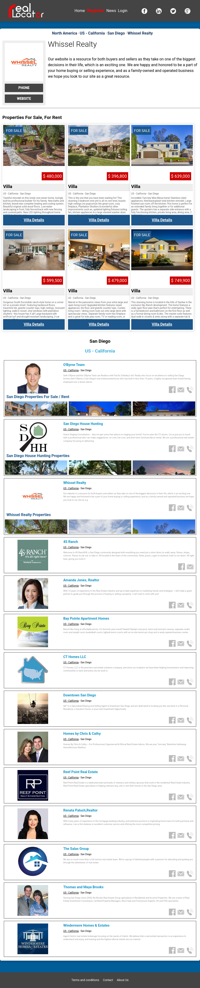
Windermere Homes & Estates (86, 925)
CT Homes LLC (74, 657)
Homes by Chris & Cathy (82, 734)
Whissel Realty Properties (28, 514)
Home (79, 10)
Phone (23, 88)
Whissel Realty (74, 483)
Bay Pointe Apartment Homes (86, 619)
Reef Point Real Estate (80, 772)
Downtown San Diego (79, 695)
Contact (108, 980)
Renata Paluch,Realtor (80, 810)
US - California (71, 370)
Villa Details (34, 220)
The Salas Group (76, 849)
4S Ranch (70, 542)
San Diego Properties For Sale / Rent (37, 396)
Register (95, 10)
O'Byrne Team (74, 365)
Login (122, 10)
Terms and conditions (85, 980)
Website (24, 98)
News (111, 10)
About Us (123, 980)
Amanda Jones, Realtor (81, 580)
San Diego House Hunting (83, 424)
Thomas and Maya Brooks (83, 887)
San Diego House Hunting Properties (37, 455)
